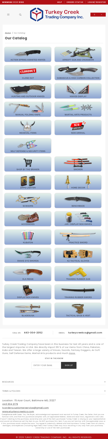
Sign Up (69, 365)
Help (59, 2)
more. (72, 353)
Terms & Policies (11, 391)
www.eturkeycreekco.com (18, 411)
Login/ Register (97, 2)
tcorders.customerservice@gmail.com (25, 407)
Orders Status (75, 2)
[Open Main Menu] (8, 14)
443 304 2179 (10, 404)
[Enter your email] (46, 365)
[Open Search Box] (20, 14)
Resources (8, 382)
